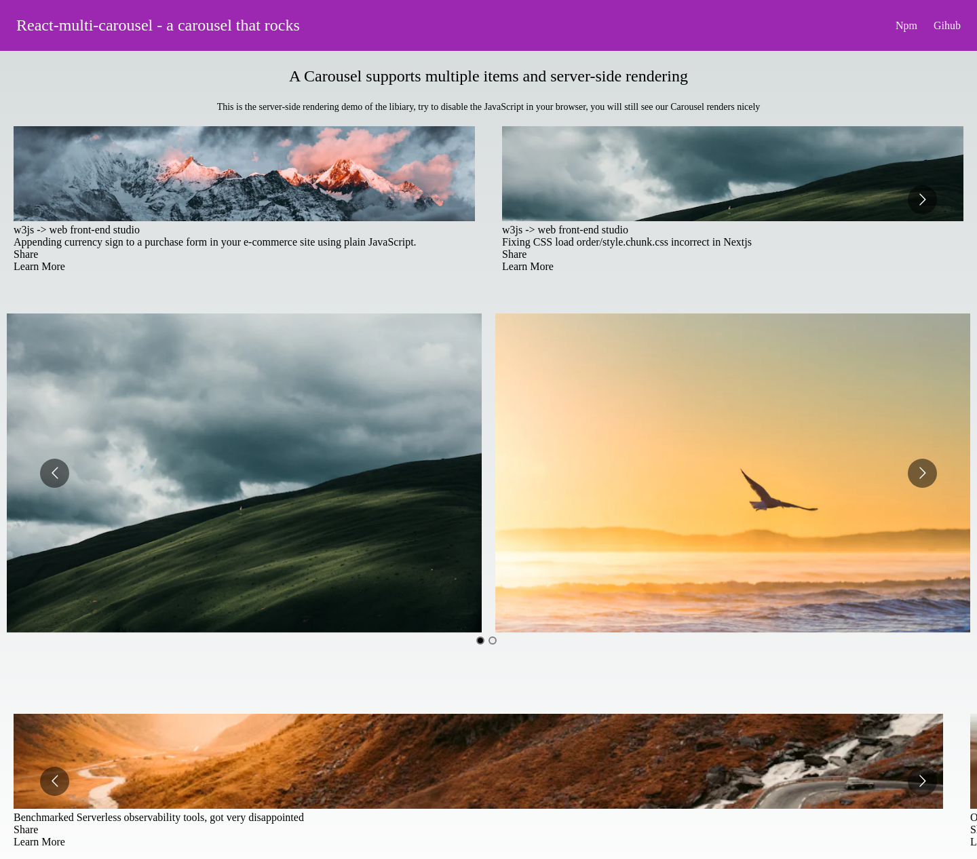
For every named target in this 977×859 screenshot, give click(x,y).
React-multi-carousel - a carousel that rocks (158, 25)
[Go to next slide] (922, 199)
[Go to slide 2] (492, 640)
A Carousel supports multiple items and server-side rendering (488, 76)
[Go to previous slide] (54, 473)
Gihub (947, 25)
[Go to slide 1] (480, 640)
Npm (906, 25)
